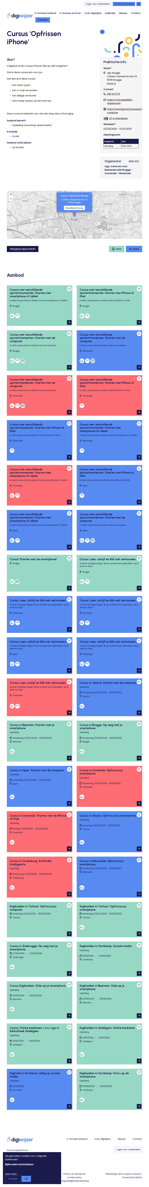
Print (118, 249)
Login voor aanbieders (98, 3)
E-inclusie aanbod (45, 13)
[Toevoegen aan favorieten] (102, 32)
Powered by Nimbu (132, 1177)
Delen (136, 249)
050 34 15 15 (113, 94)
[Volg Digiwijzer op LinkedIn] (138, 4)
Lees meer (11, 1174)
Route (110, 83)
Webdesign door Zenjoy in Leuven (123, 1173)
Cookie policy (74, 1177)
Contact (43, 20)
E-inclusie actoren (70, 13)
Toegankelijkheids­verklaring (74, 1180)
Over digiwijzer (93, 13)
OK (26, 1178)
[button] (74, 215)
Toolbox (135, 13)
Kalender (110, 13)
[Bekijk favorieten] (124, 4)
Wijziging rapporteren (22, 249)
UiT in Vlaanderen (118, 118)
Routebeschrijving (74, 208)
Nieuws (123, 13)
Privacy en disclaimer (74, 1173)
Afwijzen (13, 1178)
